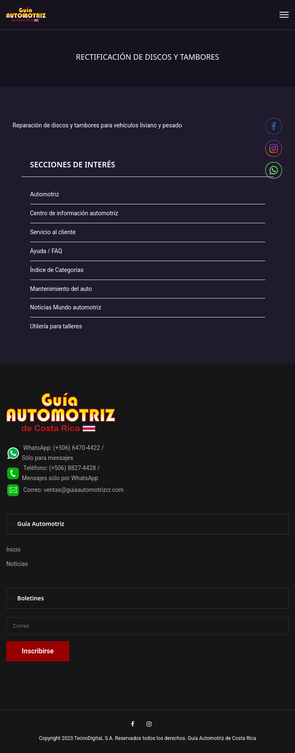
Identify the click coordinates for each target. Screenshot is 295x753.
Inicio (13, 549)
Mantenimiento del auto (61, 288)
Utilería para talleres (56, 326)
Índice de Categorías (57, 270)
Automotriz (44, 194)
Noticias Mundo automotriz (66, 307)
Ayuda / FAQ (46, 251)
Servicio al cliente (53, 232)
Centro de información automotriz (74, 213)
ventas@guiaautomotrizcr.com (84, 489)
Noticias (17, 563)
